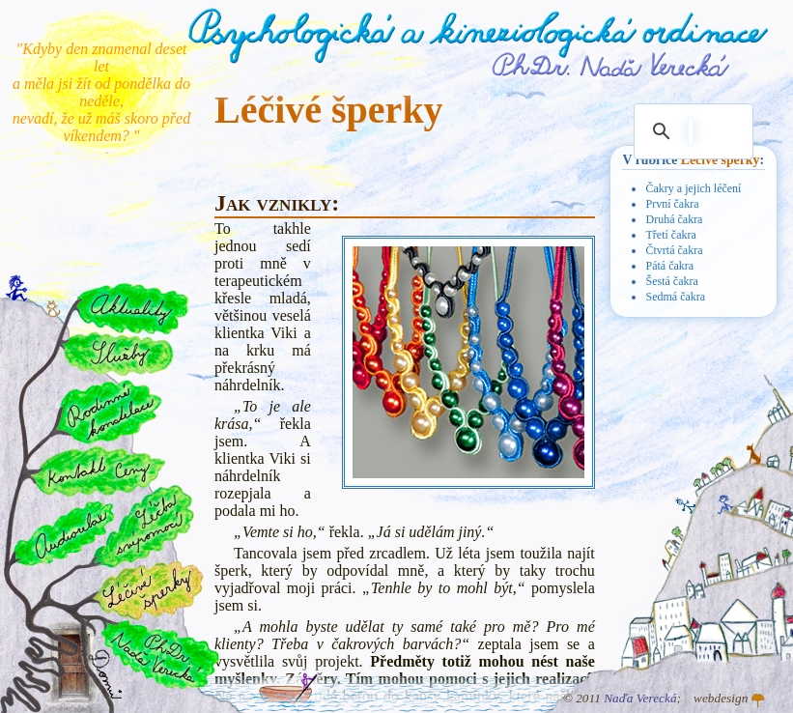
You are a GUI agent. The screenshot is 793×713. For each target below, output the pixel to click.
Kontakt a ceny (97, 470)
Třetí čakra (670, 235)
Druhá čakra (673, 219)
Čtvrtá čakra (673, 250)
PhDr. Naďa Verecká (611, 64)
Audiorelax (64, 534)
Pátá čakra (669, 265)
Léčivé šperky (720, 160)
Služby (117, 354)
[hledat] (691, 131)
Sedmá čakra (675, 296)
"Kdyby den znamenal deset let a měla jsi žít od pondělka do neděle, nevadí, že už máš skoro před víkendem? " (101, 92)
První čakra (671, 204)
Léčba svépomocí (144, 526)
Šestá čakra (671, 281)
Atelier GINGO (758, 700)
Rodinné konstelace (107, 411)
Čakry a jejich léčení (693, 188)
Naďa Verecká (640, 698)
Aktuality (131, 308)
